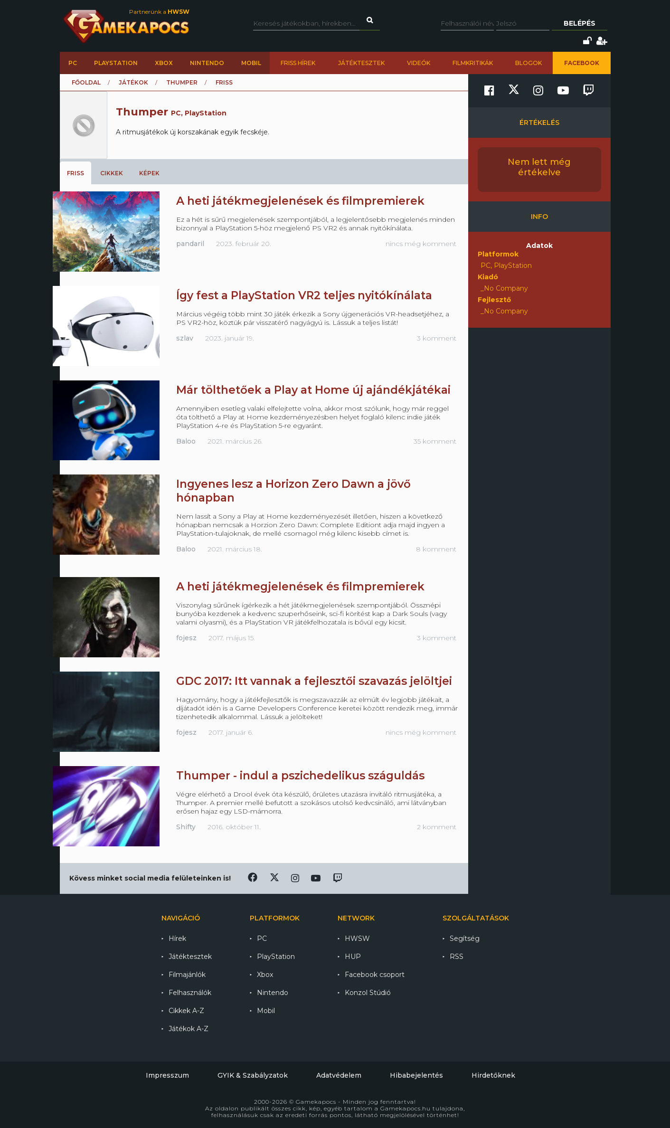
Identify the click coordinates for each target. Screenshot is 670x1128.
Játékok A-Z (188, 1028)
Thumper (182, 82)
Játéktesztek (361, 62)
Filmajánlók (187, 974)
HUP (353, 956)
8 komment (436, 549)
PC (72, 62)
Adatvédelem (338, 1075)
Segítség (465, 938)
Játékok (133, 82)
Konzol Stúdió (368, 992)
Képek (149, 173)
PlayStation (116, 62)
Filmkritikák (473, 62)
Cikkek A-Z (186, 1010)
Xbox (164, 62)
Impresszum (167, 1075)
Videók (418, 62)
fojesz (186, 638)
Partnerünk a (159, 11)
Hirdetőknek (493, 1075)
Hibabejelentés (416, 1075)
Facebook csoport (375, 974)
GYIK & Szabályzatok (252, 1075)
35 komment (435, 441)
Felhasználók (190, 992)
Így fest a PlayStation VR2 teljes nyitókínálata (304, 295)
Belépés (579, 23)
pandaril (190, 243)
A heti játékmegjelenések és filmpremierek (300, 201)
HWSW (357, 938)
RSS (456, 956)
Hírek (177, 938)
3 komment (436, 338)
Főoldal (86, 82)
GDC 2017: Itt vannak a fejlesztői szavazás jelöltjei (314, 681)
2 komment (436, 827)
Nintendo (207, 62)
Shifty (186, 827)
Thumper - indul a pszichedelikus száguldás (300, 775)
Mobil (251, 62)
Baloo (186, 441)
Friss (75, 173)
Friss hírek (298, 62)
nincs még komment (421, 243)
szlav (184, 338)
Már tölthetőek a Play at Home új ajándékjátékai (313, 390)
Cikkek (111, 173)
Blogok (528, 62)
